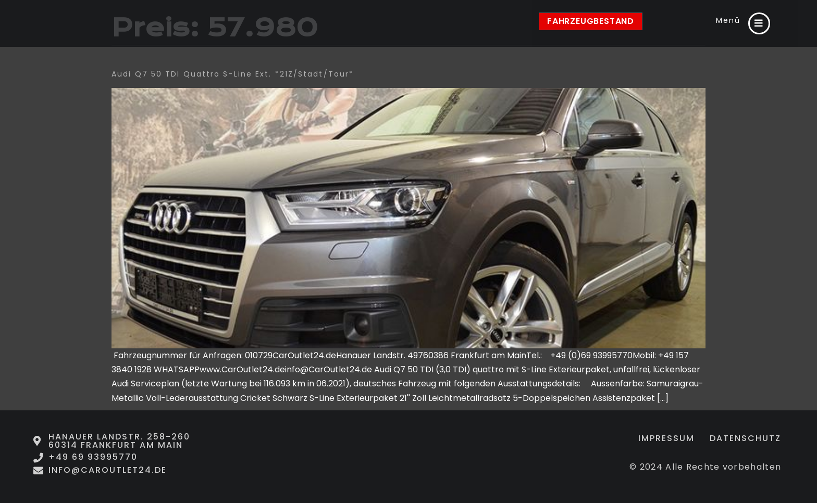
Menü (726, 20)
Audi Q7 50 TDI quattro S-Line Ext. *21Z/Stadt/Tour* (233, 74)
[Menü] (758, 23)
